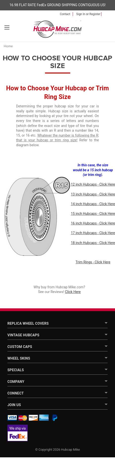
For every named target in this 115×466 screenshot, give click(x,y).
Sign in (80, 14)
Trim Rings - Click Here (92, 262)
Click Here (73, 292)
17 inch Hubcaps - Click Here (93, 233)
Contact (65, 14)
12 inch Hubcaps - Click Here (93, 184)
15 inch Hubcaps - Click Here (93, 214)
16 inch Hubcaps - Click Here (93, 223)
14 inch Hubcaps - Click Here (93, 204)
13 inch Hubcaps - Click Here (93, 194)
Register (95, 14)
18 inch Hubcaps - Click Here (93, 243)
